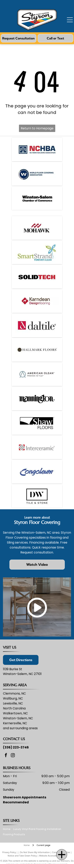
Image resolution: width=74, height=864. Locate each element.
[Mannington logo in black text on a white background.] (37, 398)
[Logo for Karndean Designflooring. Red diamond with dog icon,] (37, 301)
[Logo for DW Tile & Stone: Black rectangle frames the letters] (37, 496)
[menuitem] (8, 829)
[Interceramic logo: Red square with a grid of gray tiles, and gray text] (37, 447)
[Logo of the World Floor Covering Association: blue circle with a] (37, 174)
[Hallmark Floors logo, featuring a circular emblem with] (37, 350)
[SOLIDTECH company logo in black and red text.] (37, 277)
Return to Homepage (37, 128)
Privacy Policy (9, 852)
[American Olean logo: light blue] (37, 374)
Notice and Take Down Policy (22, 855)
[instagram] (13, 755)
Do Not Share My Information (35, 852)
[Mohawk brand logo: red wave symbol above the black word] (37, 228)
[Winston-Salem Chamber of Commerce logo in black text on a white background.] (37, 198)
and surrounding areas (20, 728)
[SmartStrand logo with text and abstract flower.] (37, 252)
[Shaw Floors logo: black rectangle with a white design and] (37, 423)
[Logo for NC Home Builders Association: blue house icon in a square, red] (37, 149)
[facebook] (6, 755)
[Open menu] (70, 20)
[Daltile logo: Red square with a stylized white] (37, 325)
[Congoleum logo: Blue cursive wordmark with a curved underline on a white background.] (37, 472)
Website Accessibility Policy (52, 855)
